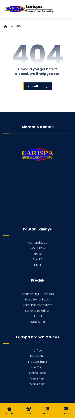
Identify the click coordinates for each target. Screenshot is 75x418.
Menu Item (37, 378)
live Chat (37, 367)
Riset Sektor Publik (37, 299)
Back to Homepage (38, 86)
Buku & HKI (37, 322)
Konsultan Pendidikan (37, 305)
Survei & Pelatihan (37, 311)
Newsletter (37, 356)
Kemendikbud (37, 243)
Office (37, 351)
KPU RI (38, 254)
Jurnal (37, 316)
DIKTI (37, 265)
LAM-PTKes (37, 248)
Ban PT (37, 259)
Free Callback (37, 362)
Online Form (37, 373)
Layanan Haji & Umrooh (37, 294)
